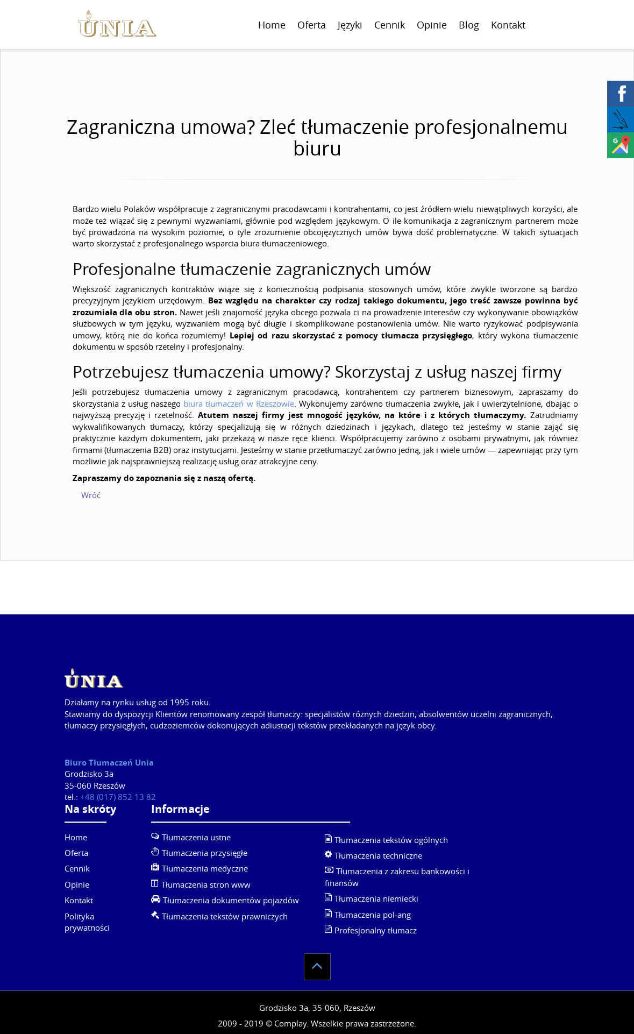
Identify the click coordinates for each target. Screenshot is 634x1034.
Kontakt (508, 24)
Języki (350, 24)
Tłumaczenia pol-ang (372, 914)
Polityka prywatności (87, 922)
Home (272, 24)
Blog (469, 24)
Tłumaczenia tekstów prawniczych (225, 916)
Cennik (389, 24)
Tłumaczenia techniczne (378, 855)
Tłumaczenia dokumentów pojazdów (231, 900)
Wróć (91, 495)
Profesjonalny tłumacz (375, 930)
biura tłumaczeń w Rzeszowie (238, 403)
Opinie (432, 24)
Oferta (311, 24)
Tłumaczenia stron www (206, 884)
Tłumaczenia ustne (196, 837)
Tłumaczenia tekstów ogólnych (391, 839)
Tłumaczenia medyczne (205, 868)
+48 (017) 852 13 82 (118, 796)
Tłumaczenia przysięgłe (204, 852)
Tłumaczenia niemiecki (376, 898)
